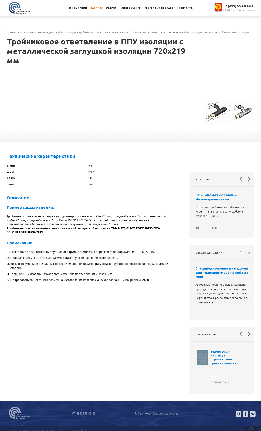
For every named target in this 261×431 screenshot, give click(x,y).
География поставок (160, 8)
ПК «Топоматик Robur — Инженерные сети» (216, 197)
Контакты (186, 8)
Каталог (96, 8)
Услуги (111, 8)
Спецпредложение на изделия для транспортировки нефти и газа (222, 272)
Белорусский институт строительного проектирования (223, 357)
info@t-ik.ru (229, 10)
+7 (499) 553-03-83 (238, 6)
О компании (78, 8)
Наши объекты (130, 8)
